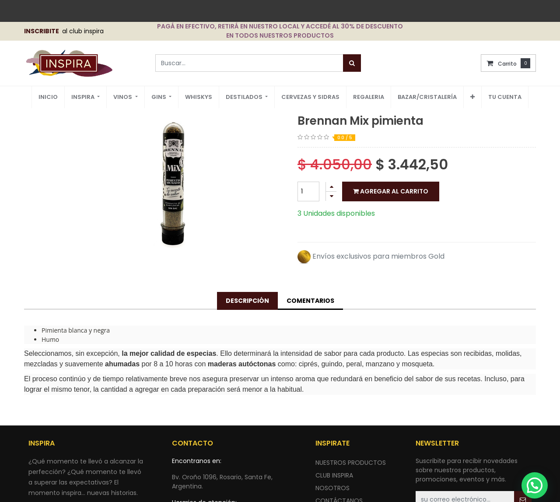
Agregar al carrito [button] (390, 191)
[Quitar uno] (331, 196)
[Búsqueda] (352, 63)
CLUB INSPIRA (334, 475)
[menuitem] (48, 97)
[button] (472, 97)
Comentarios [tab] (310, 300)
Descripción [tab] (247, 300)
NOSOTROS (332, 488)
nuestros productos (350, 462)
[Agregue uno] (331, 186)
